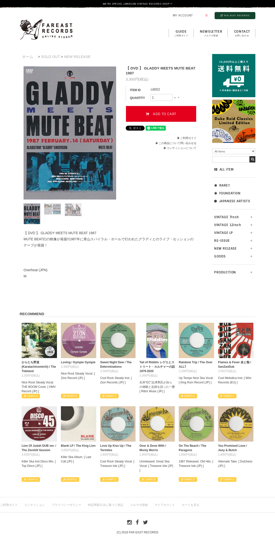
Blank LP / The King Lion (78, 445)
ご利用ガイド (188, 137)
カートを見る (190, 505)
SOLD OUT (50, 56)
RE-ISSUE (222, 241)
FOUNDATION (227, 193)
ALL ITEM (224, 169)
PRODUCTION (225, 272)
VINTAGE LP (223, 233)
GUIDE (181, 33)
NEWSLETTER (211, 33)
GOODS (220, 256)
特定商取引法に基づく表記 (105, 505)
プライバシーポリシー (66, 505)
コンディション (34, 505)
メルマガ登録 (139, 505)
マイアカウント (164, 505)
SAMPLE (31, 396)
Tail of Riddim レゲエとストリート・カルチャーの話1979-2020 (157, 367)
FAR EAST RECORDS (234, 15)
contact (242, 33)
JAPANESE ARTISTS (232, 201)
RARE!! (222, 185)
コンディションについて (180, 148)
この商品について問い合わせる (177, 143)
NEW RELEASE (225, 248)
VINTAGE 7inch (226, 217)
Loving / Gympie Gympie (78, 362)
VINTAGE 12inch (227, 225)
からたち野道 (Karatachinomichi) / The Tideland (39, 367)
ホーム (27, 56)
